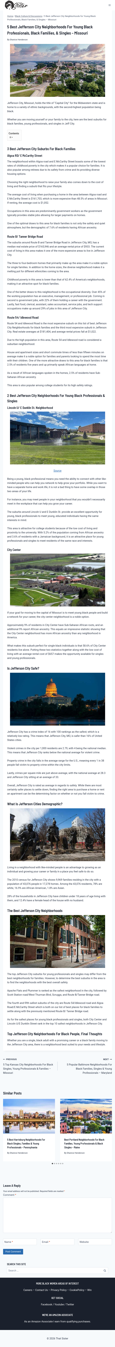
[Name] (20, 1242)
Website (84, 1241)
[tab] (52, 1163)
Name (8, 1241)
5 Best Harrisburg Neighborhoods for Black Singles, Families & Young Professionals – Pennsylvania (26, 1143)
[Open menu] (109, 5)
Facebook (46, 1304)
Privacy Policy (59, 1290)
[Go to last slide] (7, 1130)
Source (58, 470)
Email (46, 1241)
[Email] (57, 1242)
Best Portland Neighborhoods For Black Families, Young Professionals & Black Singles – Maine (84, 1143)
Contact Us (41, 1290)
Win (89, 1290)
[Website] (95, 1242)
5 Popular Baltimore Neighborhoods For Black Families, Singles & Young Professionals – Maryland (86, 1065)
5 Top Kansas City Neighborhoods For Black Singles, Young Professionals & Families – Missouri (29, 1065)
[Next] (108, 1130)
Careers (27, 1290)
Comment (9, 1194)
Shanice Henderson (19, 39)
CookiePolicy (77, 1290)
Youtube (59, 1304)
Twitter (70, 1304)
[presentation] (29, 1116)
